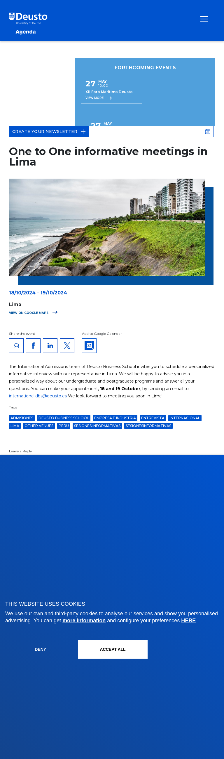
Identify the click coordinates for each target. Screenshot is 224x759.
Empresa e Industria (115, 418)
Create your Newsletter (49, 131)
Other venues (38, 426)
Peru (64, 426)
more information (84, 620)
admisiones (21, 418)
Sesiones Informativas (97, 426)
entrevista (152, 418)
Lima (14, 426)
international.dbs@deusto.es (38, 396)
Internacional (185, 418)
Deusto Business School (63, 418)
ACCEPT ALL (112, 649)
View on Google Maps (33, 313)
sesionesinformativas (148, 426)
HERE (188, 620)
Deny (40, 649)
